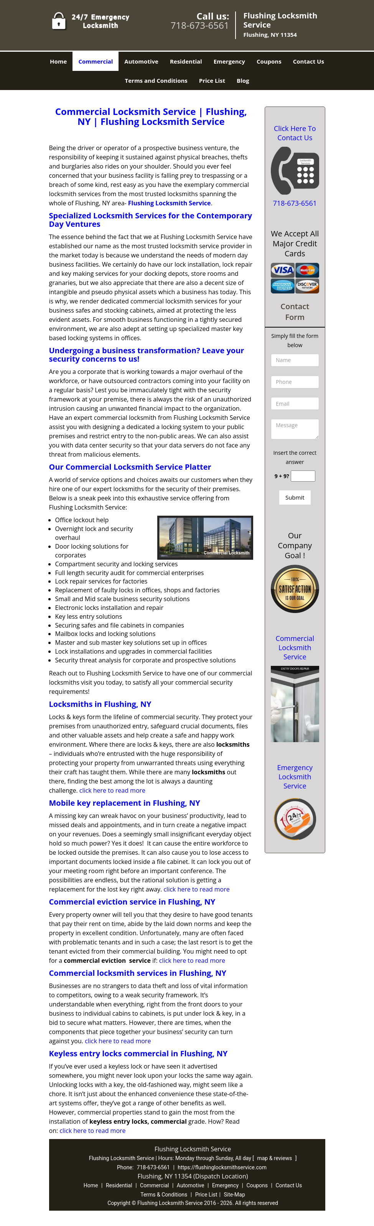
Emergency (229, 61)
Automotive (141, 61)
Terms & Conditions (163, 1195)
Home (58, 61)
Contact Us (308, 61)
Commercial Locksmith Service (294, 647)
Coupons (269, 61)
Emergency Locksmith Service (295, 776)
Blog (243, 80)
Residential (186, 61)
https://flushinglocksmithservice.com (222, 1167)
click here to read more (112, 790)
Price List (212, 80)
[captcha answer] (303, 476)
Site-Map (234, 1195)
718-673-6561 (200, 25)
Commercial (95, 61)
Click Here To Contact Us (295, 133)
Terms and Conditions (156, 80)
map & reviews (275, 1158)
